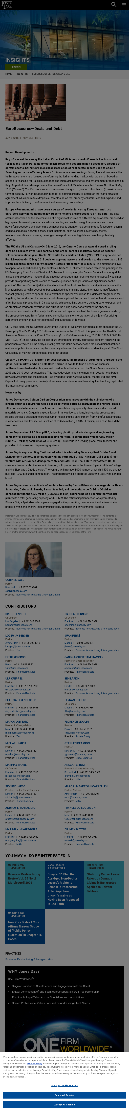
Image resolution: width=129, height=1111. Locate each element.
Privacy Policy (34, 1066)
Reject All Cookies (64, 1097)
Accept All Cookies (64, 1107)
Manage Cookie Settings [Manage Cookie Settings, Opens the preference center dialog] (64, 1088)
